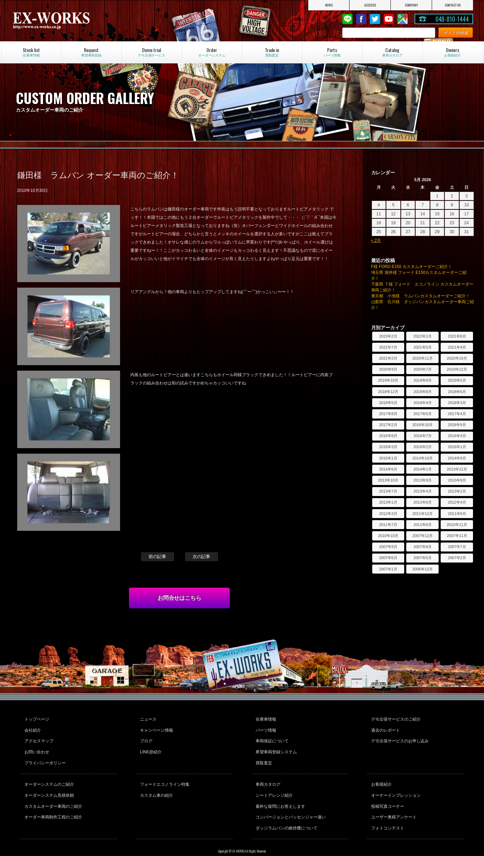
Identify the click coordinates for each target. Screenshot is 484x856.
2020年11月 (422, 358)
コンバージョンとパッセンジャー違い (290, 803)
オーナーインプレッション (395, 785)
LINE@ (347, 19)
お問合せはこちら (180, 598)
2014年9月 (457, 458)
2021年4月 (457, 347)
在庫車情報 (265, 718)
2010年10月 (388, 536)
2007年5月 (422, 558)
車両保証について (271, 737)
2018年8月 (422, 392)
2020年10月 (457, 358)
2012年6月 (422, 502)
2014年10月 (422, 458)
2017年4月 (457, 414)
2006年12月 (422, 569)
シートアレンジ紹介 (273, 785)
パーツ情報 (265, 727)
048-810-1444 (452, 18)
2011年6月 (422, 525)
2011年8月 (457, 514)
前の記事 (157, 556)
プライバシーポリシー (44, 755)
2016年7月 (422, 436)
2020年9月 (388, 369)
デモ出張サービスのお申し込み (399, 737)
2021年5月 (422, 347)
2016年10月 (422, 425)
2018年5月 (388, 403)
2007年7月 (457, 547)
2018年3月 (457, 403)
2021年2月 (388, 358)
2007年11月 (457, 536)
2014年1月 (422, 469)
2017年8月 (388, 414)
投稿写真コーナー (386, 794)
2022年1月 (422, 336)
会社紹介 (32, 727)
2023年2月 (388, 336)
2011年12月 (422, 514)
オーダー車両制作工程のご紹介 (53, 803)
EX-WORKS (80, 20)
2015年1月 (388, 458)
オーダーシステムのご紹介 (48, 775)
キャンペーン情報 (155, 727)
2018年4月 (422, 403)
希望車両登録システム (275, 746)
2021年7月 (388, 347)
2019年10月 (388, 380)
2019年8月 (422, 380)
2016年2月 (422, 447)
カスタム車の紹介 (155, 785)
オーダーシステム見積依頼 (48, 785)
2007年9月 (388, 547)
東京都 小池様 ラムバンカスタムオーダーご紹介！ (420, 295)
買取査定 (263, 755)
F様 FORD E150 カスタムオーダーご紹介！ (411, 266)
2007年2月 (457, 558)
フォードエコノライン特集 (164, 775)
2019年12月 (457, 369)
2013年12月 (457, 469)
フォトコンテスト (386, 813)
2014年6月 (388, 469)
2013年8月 (457, 480)
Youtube (389, 19)
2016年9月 (457, 425)
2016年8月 (388, 436)
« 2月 (376, 240)
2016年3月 (388, 447)
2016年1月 (457, 447)
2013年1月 (388, 502)
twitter (375, 19)
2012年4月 (457, 502)
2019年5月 (457, 380)
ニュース (147, 718)
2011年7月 (388, 525)
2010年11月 (457, 525)
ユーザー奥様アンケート (393, 803)
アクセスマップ (38, 737)
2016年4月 (457, 436)
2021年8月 (457, 336)
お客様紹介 (380, 775)
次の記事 (202, 556)
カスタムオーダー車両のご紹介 (53, 794)
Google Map (402, 19)
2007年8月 (422, 547)
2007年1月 (388, 569)
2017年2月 (388, 425)
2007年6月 (388, 558)
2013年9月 (422, 480)
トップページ (36, 718)
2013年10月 (388, 480)
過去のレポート (384, 727)
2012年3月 (388, 514)
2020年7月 (422, 369)
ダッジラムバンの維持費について (285, 813)
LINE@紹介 (150, 746)
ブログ (145, 737)
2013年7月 (388, 491)
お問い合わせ (36, 746)
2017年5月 (422, 414)
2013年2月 (457, 491)
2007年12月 (422, 536)
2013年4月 (422, 491)
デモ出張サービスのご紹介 (395, 718)
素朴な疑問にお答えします (279, 794)
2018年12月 (388, 392)
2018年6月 (457, 392)
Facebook (361, 19)
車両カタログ (267, 775)
